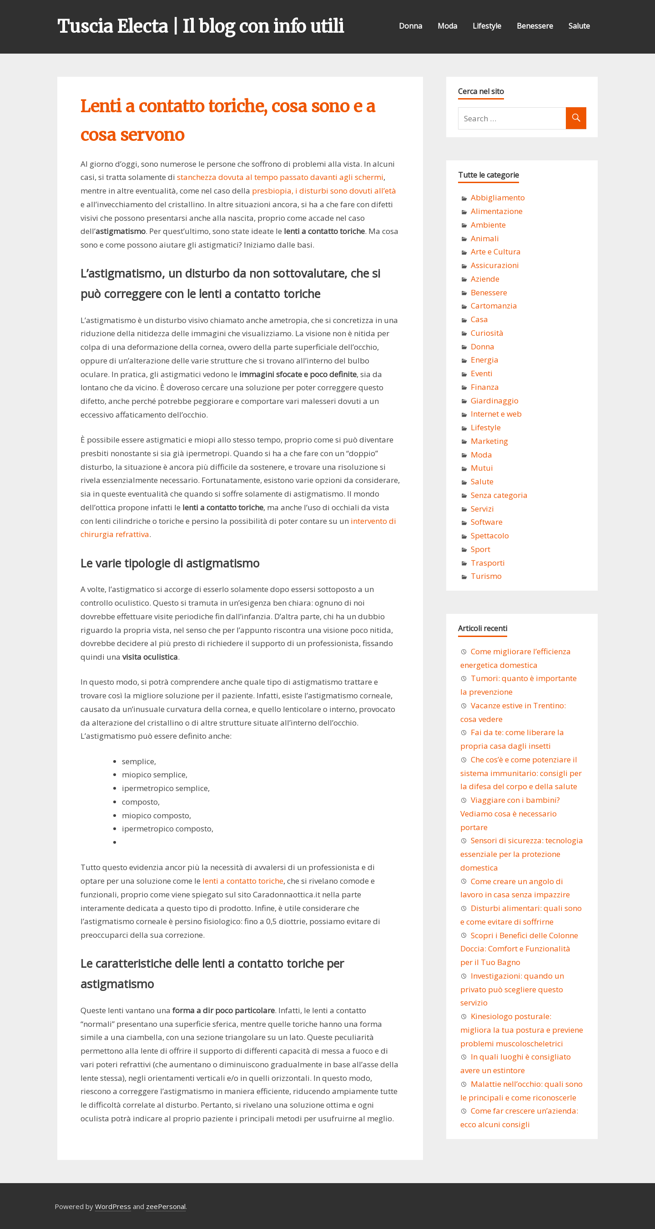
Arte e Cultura (496, 251)
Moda (447, 26)
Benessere (535, 26)
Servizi (482, 508)
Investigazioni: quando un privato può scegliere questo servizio (512, 989)
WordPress (113, 1206)
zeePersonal (166, 1206)
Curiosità (487, 333)
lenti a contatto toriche (242, 881)
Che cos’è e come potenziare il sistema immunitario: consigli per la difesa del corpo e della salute (521, 773)
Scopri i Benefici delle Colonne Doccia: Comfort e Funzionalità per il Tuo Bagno (519, 949)
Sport (480, 549)
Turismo (486, 576)
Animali (485, 238)
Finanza (485, 387)
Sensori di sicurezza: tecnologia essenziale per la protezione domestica (521, 854)
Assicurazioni (495, 265)
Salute (579, 26)
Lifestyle (487, 26)
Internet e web (496, 413)
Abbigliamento (498, 197)
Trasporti (488, 562)
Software (487, 522)
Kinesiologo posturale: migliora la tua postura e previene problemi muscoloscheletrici (521, 1030)
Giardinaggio (495, 400)
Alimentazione (497, 211)
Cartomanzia (494, 305)
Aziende (485, 279)
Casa (479, 319)
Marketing (489, 441)
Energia (485, 359)
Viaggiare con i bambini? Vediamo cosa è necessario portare (510, 813)
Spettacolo (490, 535)
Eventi (482, 373)
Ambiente (488, 224)
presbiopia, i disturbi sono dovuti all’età (324, 190)
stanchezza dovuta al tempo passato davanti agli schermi (280, 177)
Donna (410, 26)
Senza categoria (499, 495)
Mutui (482, 468)
